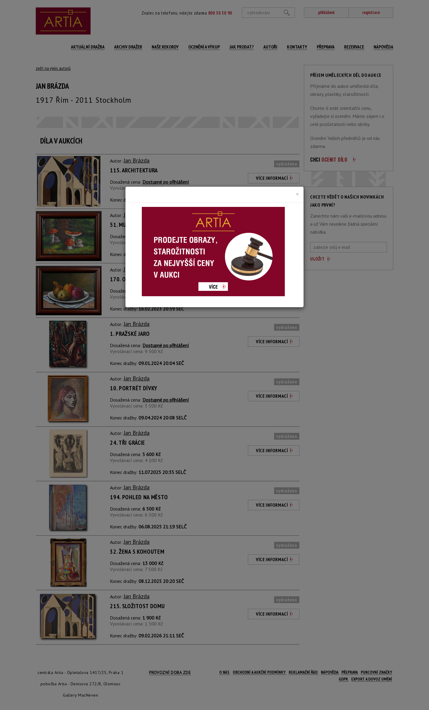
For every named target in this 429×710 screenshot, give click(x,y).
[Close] (297, 194)
